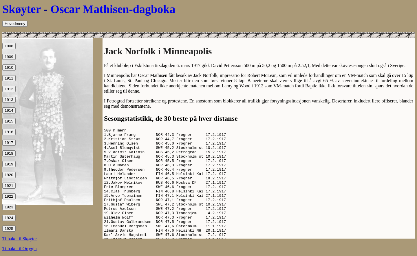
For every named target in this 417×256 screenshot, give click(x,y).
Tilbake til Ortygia (19, 248)
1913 (9, 100)
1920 (9, 175)
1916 (9, 132)
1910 (9, 67)
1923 (9, 207)
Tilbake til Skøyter (19, 238)
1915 (9, 121)
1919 (9, 164)
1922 (9, 196)
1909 (9, 57)
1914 (9, 110)
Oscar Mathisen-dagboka (112, 9)
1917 (9, 142)
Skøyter (21, 9)
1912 (9, 89)
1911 (9, 78)
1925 (9, 228)
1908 (9, 46)
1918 (9, 153)
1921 (9, 185)
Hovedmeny (15, 23)
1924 (9, 218)
